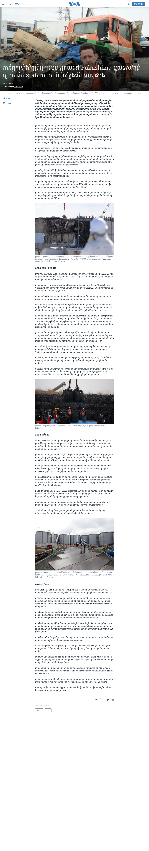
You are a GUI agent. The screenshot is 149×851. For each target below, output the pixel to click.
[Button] (7, 99)
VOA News (18, 87)
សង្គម (17, 4)
